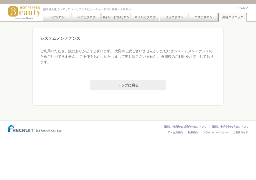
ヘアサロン (57, 17)
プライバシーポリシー (215, 132)
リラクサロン (174, 17)
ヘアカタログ (87, 17)
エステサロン (203, 17)
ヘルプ (243, 8)
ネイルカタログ (145, 17)
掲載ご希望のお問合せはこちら (185, 126)
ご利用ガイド (240, 132)
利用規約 (193, 132)
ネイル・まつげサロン (115, 17)
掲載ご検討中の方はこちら (230, 126)
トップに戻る (128, 85)
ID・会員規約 (175, 132)
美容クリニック (232, 17)
